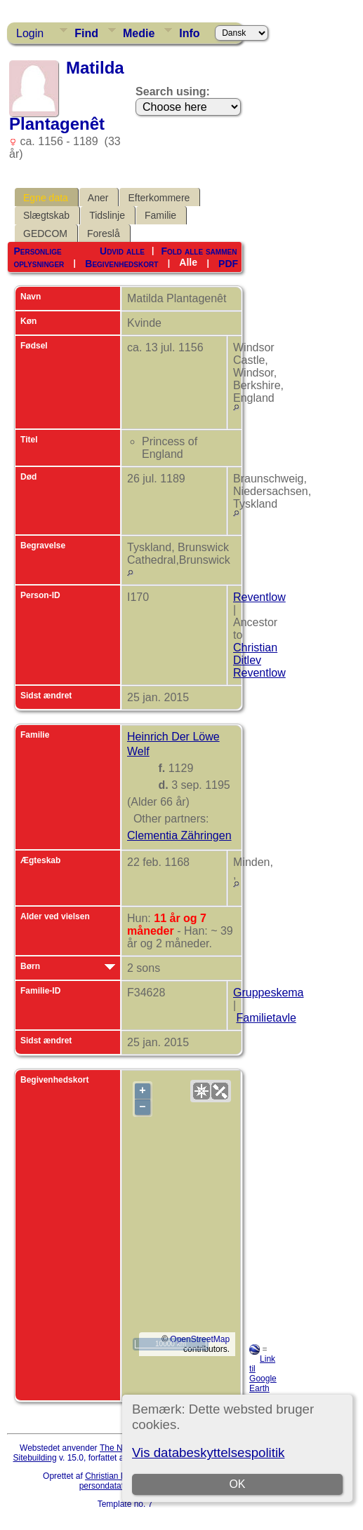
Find (86, 33)
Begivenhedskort (121, 263)
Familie (160, 215)
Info (189, 33)
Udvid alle (122, 251)
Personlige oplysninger (38, 257)
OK (237, 1484)
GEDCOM (45, 233)
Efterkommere (159, 197)
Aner (98, 197)
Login (30, 33)
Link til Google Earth (263, 1373)
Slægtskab (46, 215)
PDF (228, 263)
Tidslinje (107, 215)
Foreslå (103, 233)
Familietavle (266, 1018)
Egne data (45, 197)
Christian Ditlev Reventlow (259, 660)
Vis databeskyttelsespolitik (208, 1452)
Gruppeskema (268, 992)
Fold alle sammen (199, 251)
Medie (138, 33)
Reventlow (259, 597)
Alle (188, 262)
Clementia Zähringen (179, 835)
